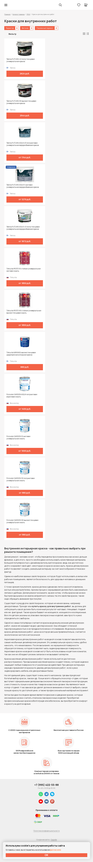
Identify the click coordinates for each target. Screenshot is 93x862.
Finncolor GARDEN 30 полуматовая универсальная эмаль (20, 479)
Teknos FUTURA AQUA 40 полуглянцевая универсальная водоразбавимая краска (23, 228)
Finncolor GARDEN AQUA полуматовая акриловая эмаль (21, 395)
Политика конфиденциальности (46, 831)
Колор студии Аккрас (13, 5)
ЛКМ (28, 14)
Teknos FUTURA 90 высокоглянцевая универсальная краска (21, 102)
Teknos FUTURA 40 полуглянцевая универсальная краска (20, 60)
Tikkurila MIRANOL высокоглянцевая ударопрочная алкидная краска (21, 353)
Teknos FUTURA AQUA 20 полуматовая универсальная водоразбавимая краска (22, 144)
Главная (7, 14)
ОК (46, 855)
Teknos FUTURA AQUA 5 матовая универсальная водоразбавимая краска (22, 186)
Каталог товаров (18, 14)
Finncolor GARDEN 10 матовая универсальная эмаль (18, 437)
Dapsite (54, 839)
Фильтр (12, 34)
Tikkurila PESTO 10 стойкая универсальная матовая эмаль (23, 270)
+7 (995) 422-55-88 (46, 784)
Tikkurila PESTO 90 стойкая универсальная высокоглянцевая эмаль (23, 311)
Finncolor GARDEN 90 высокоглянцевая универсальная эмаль (22, 521)
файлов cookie (55, 850)
